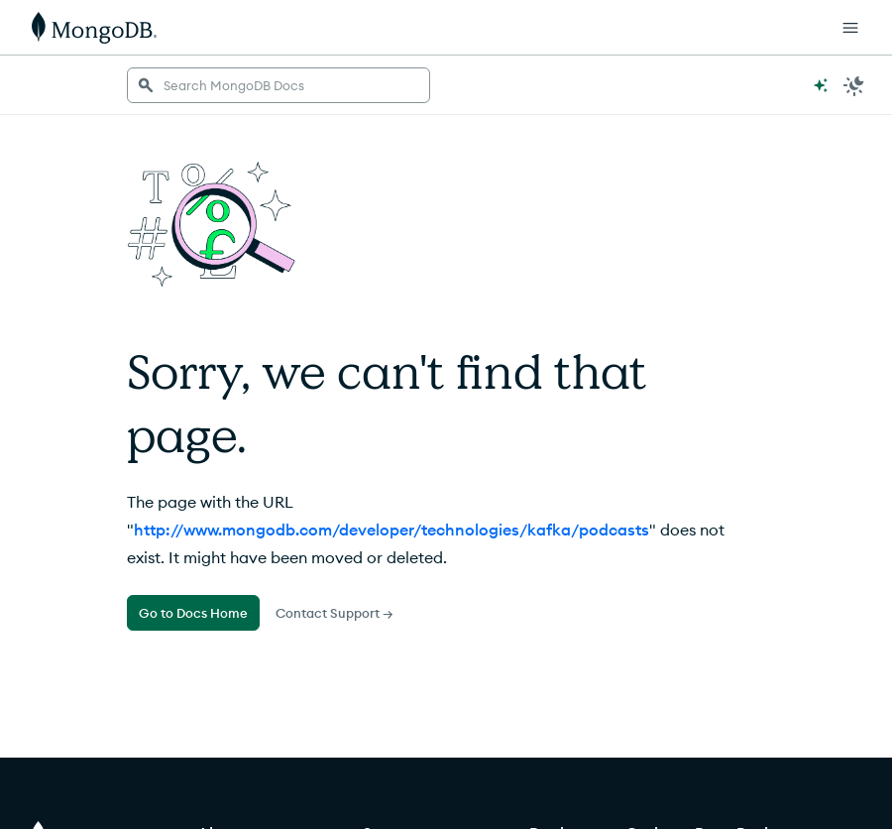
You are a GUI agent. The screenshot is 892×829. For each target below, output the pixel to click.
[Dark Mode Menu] (854, 85)
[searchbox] (278, 85)
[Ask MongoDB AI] (821, 85)
